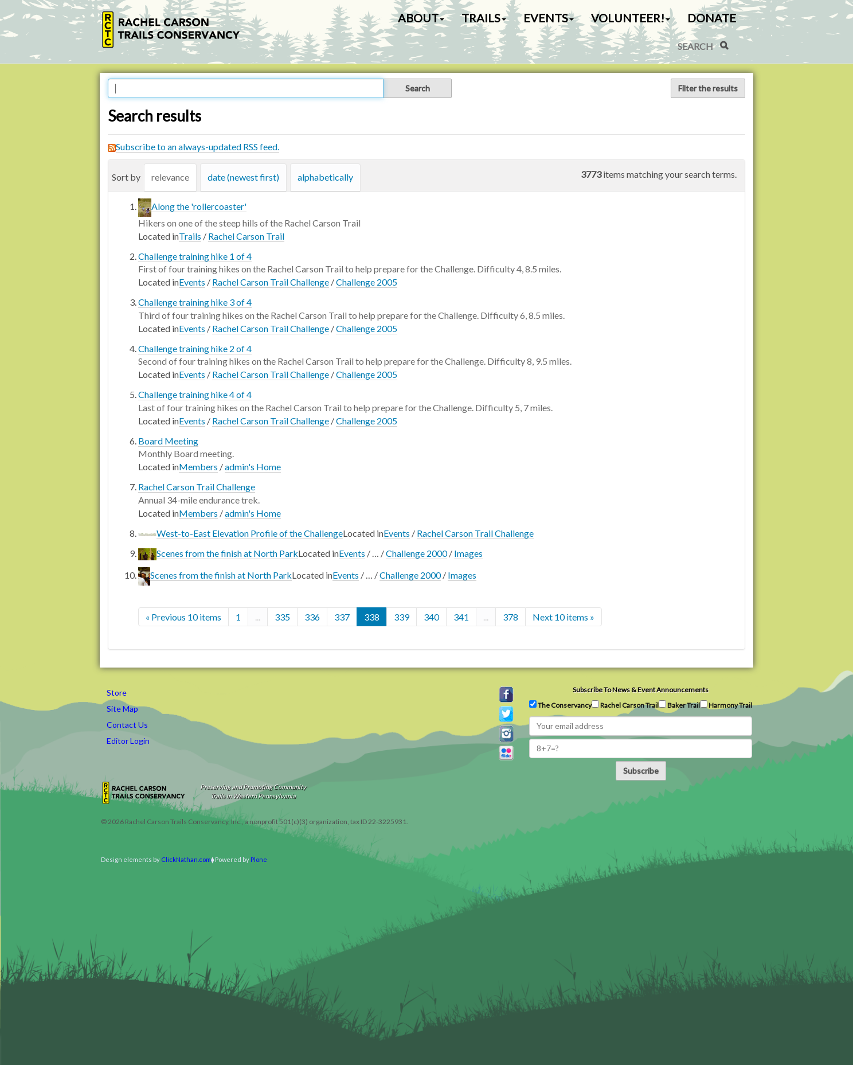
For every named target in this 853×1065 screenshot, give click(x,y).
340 (431, 616)
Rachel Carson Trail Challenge (270, 281)
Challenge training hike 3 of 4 (195, 302)
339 (401, 616)
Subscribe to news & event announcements (641, 689)
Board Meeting (168, 440)
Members (198, 466)
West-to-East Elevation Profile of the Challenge (249, 533)
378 (510, 616)
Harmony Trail (726, 704)
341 (461, 616)
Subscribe (641, 770)
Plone (259, 859)
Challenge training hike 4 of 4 (195, 394)
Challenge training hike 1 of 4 (195, 256)
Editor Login (128, 741)
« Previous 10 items (183, 616)
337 (342, 616)
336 (312, 616)
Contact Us (127, 724)
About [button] (421, 18)
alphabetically (325, 176)
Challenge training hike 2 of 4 (195, 348)
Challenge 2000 (416, 553)
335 (282, 616)
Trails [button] (483, 18)
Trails (190, 236)
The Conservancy (560, 704)
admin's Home (253, 466)
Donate (711, 18)
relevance (170, 176)
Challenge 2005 (366, 281)
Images (468, 553)
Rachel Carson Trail (246, 236)
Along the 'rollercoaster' (198, 206)
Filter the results (708, 88)
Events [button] (548, 18)
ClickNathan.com (186, 859)
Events (192, 281)
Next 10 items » (563, 616)
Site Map (122, 708)
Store (117, 692)
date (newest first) (243, 176)
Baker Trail (679, 704)
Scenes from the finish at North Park (227, 553)
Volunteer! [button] (630, 18)
